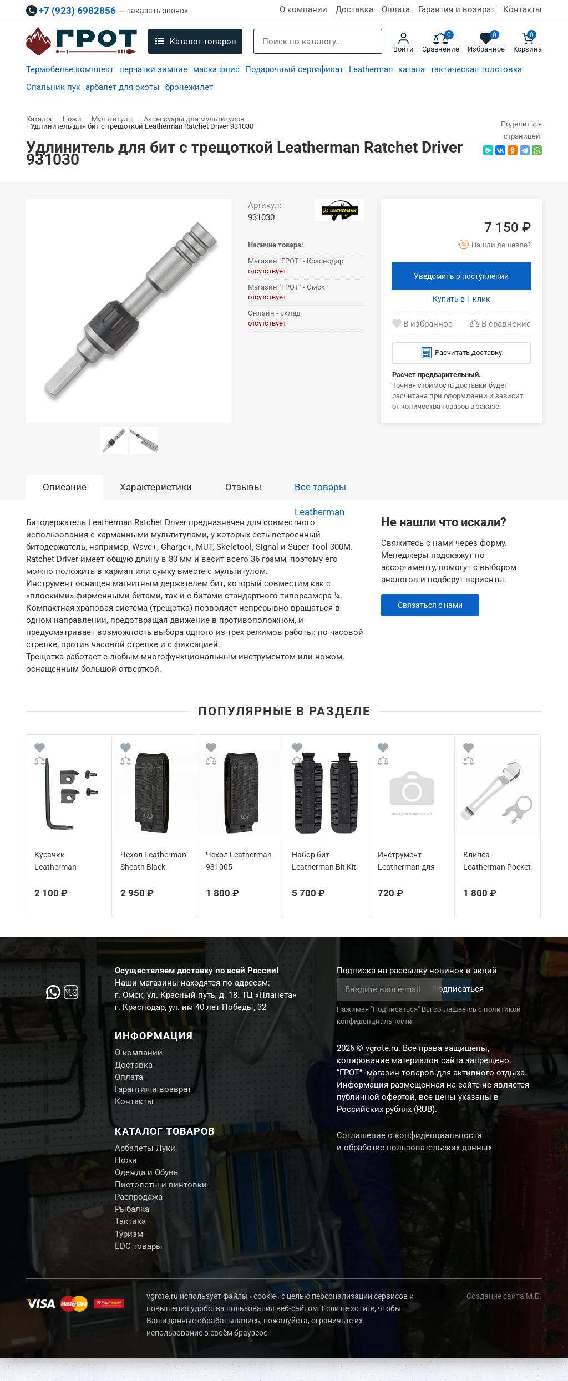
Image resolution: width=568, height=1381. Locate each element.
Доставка (354, 9)
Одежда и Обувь (146, 1185)
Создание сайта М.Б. (504, 1318)
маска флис (216, 69)
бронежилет (189, 87)
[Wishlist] (39, 749)
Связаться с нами (433, 605)
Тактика (130, 1241)
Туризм (129, 1255)
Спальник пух (53, 87)
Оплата (396, 9)
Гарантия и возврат (456, 9)
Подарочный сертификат (294, 69)
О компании (303, 9)
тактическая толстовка (476, 69)
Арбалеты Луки (145, 1157)
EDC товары (139, 1268)
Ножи (126, 1171)
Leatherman (371, 69)
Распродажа (139, 1213)
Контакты (522, 9)
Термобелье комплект (70, 69)
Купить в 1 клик (461, 299)
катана (411, 69)
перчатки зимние (153, 69)
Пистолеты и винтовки (161, 1199)
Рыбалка (132, 1227)
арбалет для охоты (122, 87)
